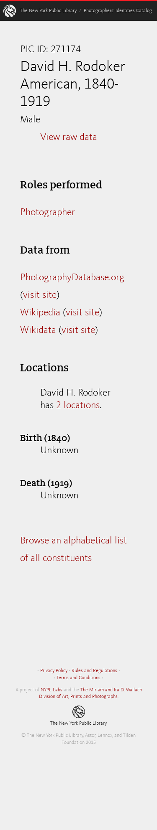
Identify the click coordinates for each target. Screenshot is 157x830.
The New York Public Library (48, 10)
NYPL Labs (51, 690)
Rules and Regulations (94, 670)
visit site (40, 295)
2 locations (78, 406)
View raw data (68, 137)
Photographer (47, 213)
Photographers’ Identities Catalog (118, 10)
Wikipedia (40, 313)
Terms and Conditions (78, 677)
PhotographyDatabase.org (72, 278)
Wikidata (38, 330)
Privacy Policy (53, 670)
